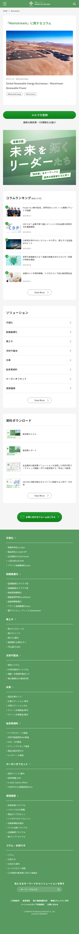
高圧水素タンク (15, 696)
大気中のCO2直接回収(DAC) (20, 786)
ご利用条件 (15, 900)
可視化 (9, 538)
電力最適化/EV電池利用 (18, 678)
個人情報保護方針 (40, 900)
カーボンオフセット (17, 764)
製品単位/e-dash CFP (17, 551)
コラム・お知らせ (15, 845)
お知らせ (12, 859)
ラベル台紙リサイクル (18, 827)
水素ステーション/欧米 (18, 701)
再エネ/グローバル (16, 628)
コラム (11, 854)
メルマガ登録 (39, 115)
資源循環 (11, 795)
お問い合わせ (52, 904)
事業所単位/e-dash (16, 547)
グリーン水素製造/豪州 (18, 714)
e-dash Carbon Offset (17, 782)
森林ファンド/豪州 (16, 773)
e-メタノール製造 (16, 755)
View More (39, 292)
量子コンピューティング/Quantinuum (24, 610)
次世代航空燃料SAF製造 (18, 737)
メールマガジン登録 (17, 868)
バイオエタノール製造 (18, 732)
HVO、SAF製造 (14, 741)
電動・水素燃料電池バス (19, 673)
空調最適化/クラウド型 (18, 588)
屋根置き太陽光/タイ (17, 642)
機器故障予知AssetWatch (19, 597)
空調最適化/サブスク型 (18, 583)
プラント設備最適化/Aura (19, 565)
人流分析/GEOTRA (16, 560)
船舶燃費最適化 (15, 601)
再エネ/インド (14, 633)
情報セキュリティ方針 (59, 900)
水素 (8, 687)
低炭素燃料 (12, 723)
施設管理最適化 (15, 592)
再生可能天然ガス (16, 750)
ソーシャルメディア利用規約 (32, 904)
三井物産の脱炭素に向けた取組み (22, 872)
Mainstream (31, 94)
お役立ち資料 (14, 863)
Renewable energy (15, 94)
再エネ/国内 (13, 637)
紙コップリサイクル (17, 836)
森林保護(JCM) (14, 777)
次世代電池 (12, 655)
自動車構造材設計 (16, 823)
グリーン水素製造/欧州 (18, 710)
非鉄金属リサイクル (17, 805)
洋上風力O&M (14, 646)
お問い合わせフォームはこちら (40, 516)
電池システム (14, 664)
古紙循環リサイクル (17, 832)
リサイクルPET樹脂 (16, 809)
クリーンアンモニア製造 (18, 746)
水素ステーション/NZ (17, 705)
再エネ (9, 619)
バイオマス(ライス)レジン (19, 818)
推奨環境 (26, 900)
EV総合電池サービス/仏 (18, 669)
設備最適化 (12, 574)
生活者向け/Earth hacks (18, 556)
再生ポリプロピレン (17, 814)
